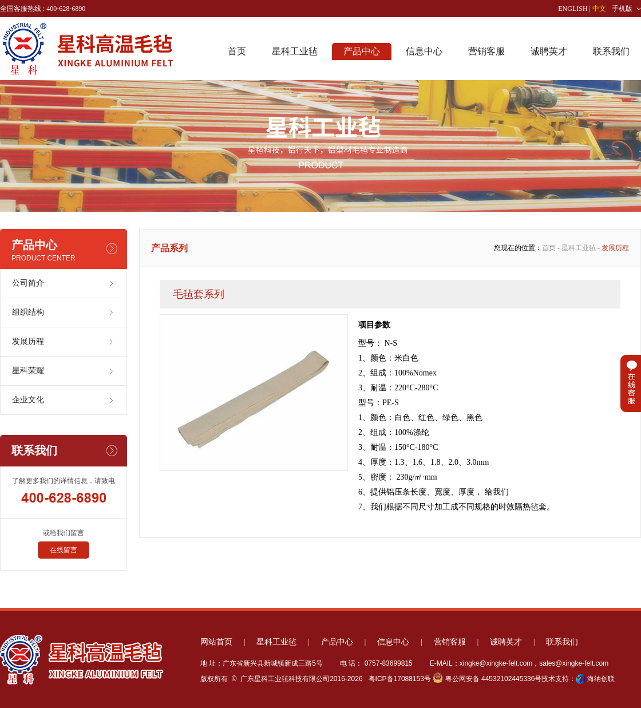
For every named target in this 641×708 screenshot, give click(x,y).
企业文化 (28, 399)
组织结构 (28, 312)
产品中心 (361, 51)
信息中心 (424, 51)
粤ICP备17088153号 (398, 679)
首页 (237, 51)
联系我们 (611, 51)
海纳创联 (601, 679)
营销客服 (486, 51)
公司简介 (28, 283)
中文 (599, 9)
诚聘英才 (549, 51)
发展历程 (28, 341)
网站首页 (216, 642)
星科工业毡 (295, 51)
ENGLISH (572, 9)
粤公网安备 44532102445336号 (487, 679)
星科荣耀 (28, 370)
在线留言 (63, 550)
